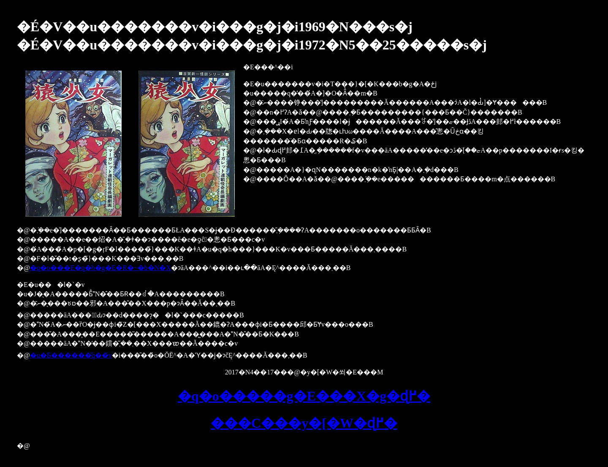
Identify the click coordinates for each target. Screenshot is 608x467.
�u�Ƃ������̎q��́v (71, 355)
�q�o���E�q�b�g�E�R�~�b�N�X (100, 267)
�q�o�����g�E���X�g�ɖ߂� (304, 396)
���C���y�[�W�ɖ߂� (304, 423)
